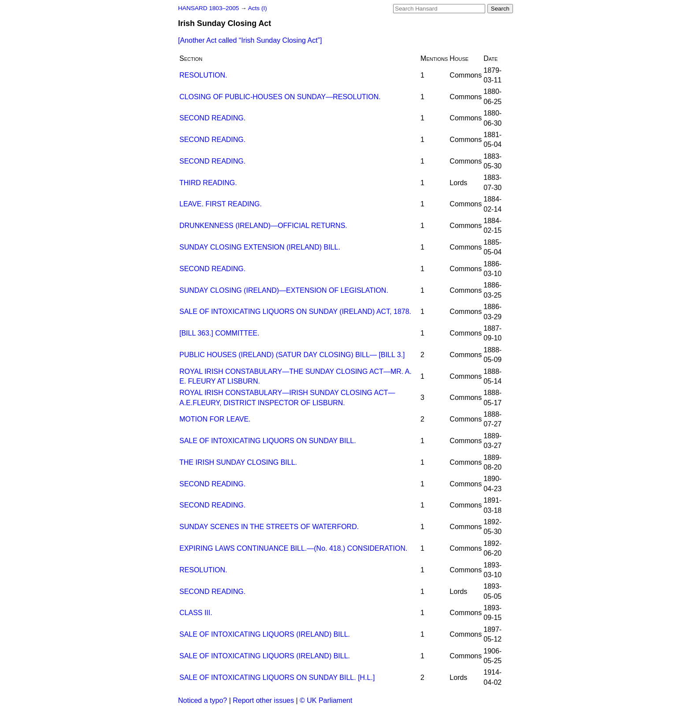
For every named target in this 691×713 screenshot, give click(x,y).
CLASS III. (195, 612)
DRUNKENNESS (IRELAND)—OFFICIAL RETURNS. (263, 225)
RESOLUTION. (203, 75)
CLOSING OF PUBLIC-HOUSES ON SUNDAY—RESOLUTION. (280, 97)
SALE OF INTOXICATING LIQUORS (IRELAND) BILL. (264, 634)
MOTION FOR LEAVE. (215, 419)
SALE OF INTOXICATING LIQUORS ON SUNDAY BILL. (267, 440)
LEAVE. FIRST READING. (220, 204)
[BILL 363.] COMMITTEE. (219, 333)
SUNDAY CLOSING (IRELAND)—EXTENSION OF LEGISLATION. (283, 290)
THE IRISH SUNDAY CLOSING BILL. (238, 462)
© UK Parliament (326, 700)
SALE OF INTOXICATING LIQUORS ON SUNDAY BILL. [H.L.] (277, 677)
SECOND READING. (212, 118)
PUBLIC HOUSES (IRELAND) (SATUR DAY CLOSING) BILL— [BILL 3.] (292, 354)
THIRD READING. (208, 183)
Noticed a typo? (202, 700)
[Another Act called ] (250, 40)
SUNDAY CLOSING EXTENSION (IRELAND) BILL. (259, 247)
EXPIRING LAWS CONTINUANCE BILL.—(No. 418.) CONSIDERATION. (293, 548)
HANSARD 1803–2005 (208, 8)
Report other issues (263, 700)
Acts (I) (257, 8)
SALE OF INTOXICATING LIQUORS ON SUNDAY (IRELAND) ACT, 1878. (295, 311)
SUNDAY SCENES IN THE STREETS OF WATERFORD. (269, 526)
